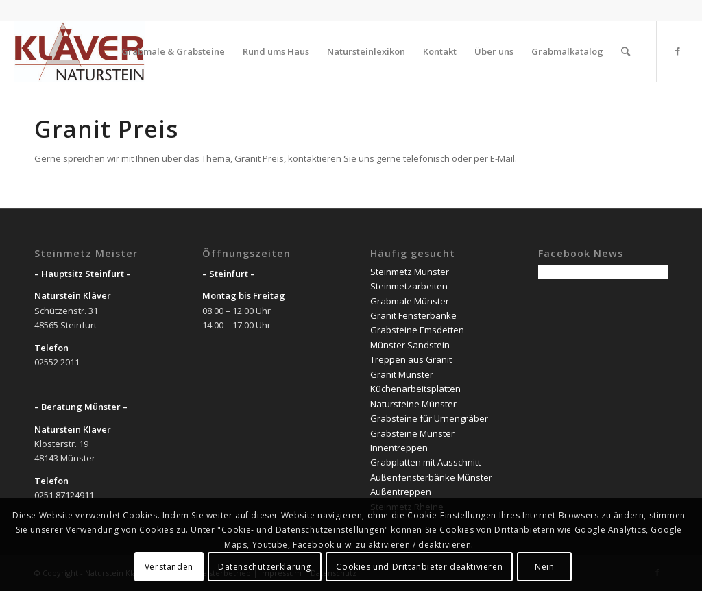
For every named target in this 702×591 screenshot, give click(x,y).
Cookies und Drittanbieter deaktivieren (419, 566)
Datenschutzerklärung (264, 566)
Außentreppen (400, 491)
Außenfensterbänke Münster (431, 477)
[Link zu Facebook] (678, 50)
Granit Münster (401, 374)
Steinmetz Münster (409, 271)
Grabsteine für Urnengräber (429, 418)
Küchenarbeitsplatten (415, 389)
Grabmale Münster (409, 301)
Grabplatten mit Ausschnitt (425, 462)
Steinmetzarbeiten (409, 286)
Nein (544, 566)
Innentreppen (399, 448)
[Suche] (625, 51)
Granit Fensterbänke (413, 315)
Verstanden (169, 566)
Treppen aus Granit (411, 359)
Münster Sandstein (410, 345)
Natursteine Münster (413, 404)
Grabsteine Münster (412, 433)
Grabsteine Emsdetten (417, 330)
